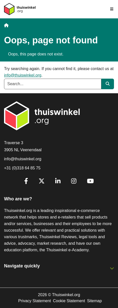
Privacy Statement (34, 301)
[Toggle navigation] (112, 9)
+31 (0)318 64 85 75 (22, 168)
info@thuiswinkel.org (22, 75)
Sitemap (94, 301)
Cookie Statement (69, 301)
